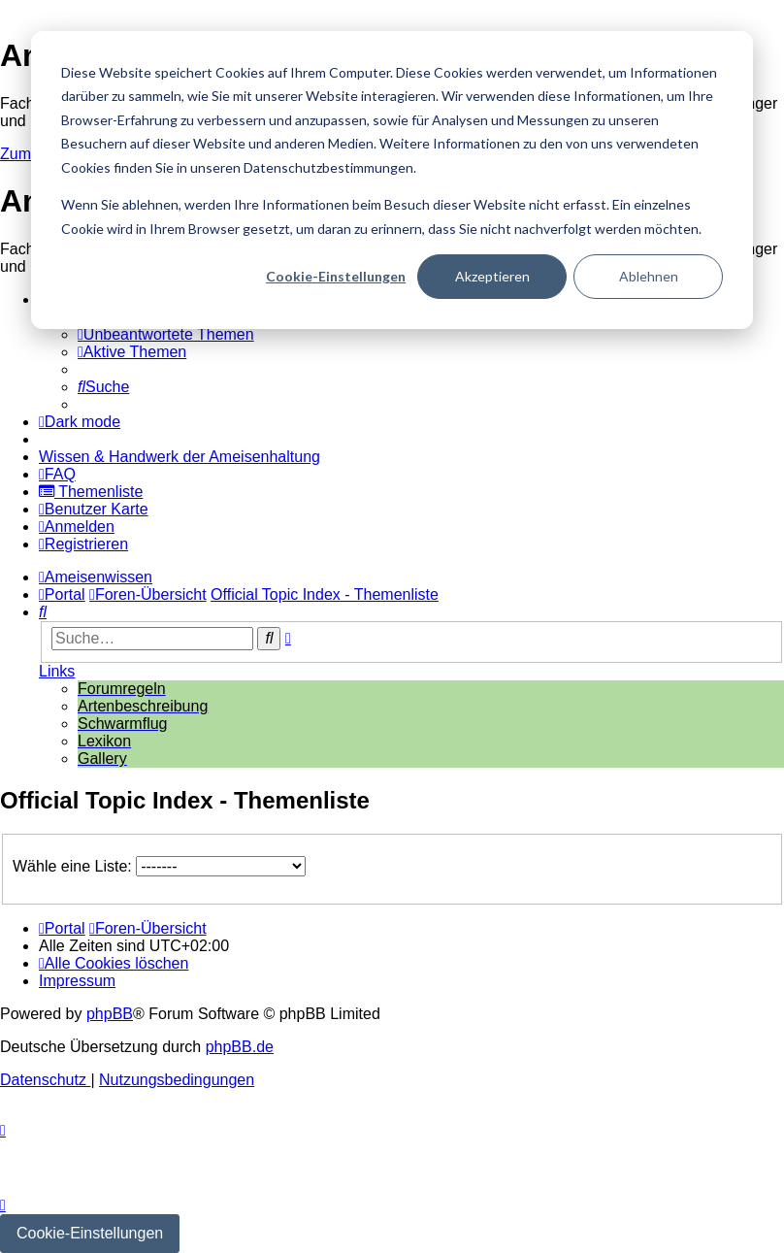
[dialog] (392, 180)
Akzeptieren (492, 276)
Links (57, 671)
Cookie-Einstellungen (336, 276)
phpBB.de (240, 1047)
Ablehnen (648, 276)
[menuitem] (166, 334)
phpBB (109, 1014)
